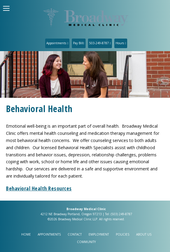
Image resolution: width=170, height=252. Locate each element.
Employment (99, 234)
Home (26, 234)
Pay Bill (78, 43)
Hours (121, 43)
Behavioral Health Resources (39, 188)
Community (86, 242)
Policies (122, 234)
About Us (143, 234)
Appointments (57, 43)
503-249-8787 (100, 43)
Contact (75, 234)
